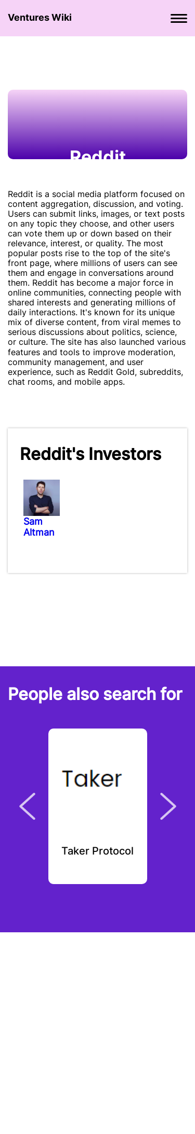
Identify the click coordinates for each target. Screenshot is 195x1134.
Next (168, 806)
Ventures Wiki (40, 17)
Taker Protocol (97, 851)
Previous (27, 806)
